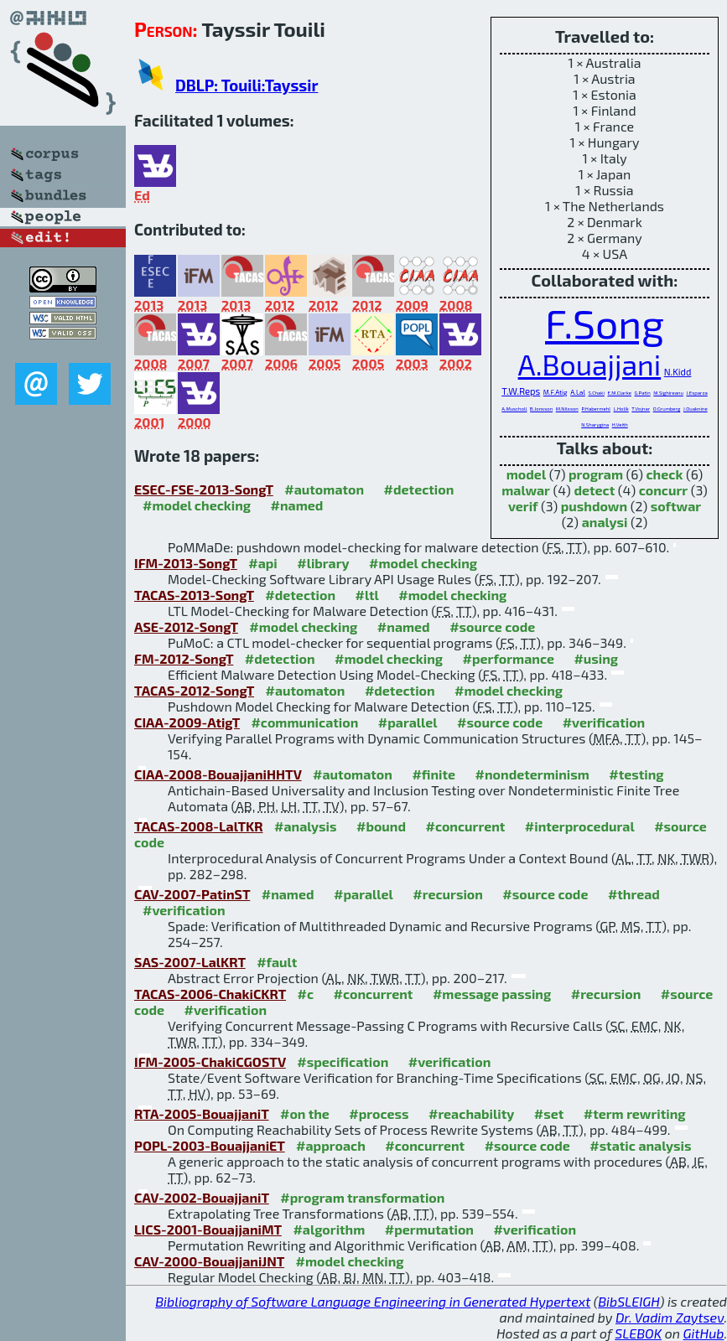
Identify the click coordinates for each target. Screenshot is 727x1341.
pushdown (594, 506)
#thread (634, 894)
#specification (342, 1061)
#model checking (197, 505)
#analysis (305, 826)
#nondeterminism (532, 774)
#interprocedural (580, 826)
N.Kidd (678, 371)
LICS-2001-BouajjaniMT (208, 1229)
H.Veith (620, 424)
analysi (605, 522)
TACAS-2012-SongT (194, 690)
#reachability (471, 1113)
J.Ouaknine (695, 409)
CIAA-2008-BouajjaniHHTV (218, 774)
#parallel (408, 722)
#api (263, 563)
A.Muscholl (514, 409)
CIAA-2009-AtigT (187, 722)
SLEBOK (638, 1333)
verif (523, 506)
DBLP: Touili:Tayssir (246, 85)
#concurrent (465, 826)
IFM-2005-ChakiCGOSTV (210, 1061)
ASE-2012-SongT (186, 626)
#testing (636, 774)
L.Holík (621, 409)
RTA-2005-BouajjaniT (201, 1113)
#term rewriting (635, 1113)
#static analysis (640, 1145)
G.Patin (643, 393)
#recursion (448, 894)
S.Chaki (596, 393)
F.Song (604, 322)
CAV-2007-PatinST (192, 894)
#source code (492, 626)
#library (323, 563)
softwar (676, 506)
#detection (419, 489)
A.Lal (577, 392)
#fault (277, 962)
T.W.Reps (520, 391)
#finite (433, 774)
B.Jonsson (541, 409)
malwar (525, 490)
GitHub (703, 1333)
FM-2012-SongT (183, 658)
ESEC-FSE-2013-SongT (203, 489)
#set (549, 1113)
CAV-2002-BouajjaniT (201, 1197)
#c (306, 994)
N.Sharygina (595, 424)
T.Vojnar (640, 409)
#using (596, 658)
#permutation (429, 1229)
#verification (604, 722)
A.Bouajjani (590, 364)
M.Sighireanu (668, 393)
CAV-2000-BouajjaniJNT (209, 1261)
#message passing (492, 994)
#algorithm (329, 1229)
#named (297, 505)
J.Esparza (696, 393)
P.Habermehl (595, 409)
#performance (508, 658)
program (596, 474)
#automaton (324, 489)
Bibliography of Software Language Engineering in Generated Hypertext (372, 1301)
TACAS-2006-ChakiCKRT (210, 994)
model (526, 474)
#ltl (367, 595)
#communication (304, 722)
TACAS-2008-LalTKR (198, 826)
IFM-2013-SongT (185, 563)
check (664, 474)
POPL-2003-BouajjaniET (209, 1145)
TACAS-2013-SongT (194, 595)
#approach (331, 1145)
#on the (305, 1113)
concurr (663, 490)
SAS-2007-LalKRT (190, 962)
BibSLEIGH (628, 1301)
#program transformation (362, 1197)
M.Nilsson (567, 409)
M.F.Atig (555, 392)
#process (378, 1113)
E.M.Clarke (619, 393)
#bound (381, 826)
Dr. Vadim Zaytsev (669, 1317)
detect (594, 490)
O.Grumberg (667, 409)
